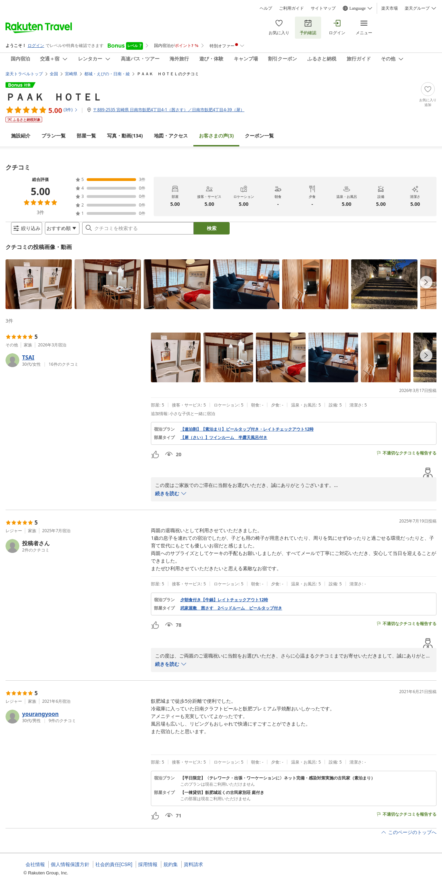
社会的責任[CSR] (113, 864)
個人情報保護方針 (70, 864)
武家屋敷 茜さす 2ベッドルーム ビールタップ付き (231, 613)
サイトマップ (323, 8)
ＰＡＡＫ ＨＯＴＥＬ (54, 91)
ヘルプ (266, 8)
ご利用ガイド (291, 8)
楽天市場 (389, 8)
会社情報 (35, 864)
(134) (125, 130)
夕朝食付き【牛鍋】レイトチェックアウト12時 (224, 605)
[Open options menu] (56, 231)
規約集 (170, 864)
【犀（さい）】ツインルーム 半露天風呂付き (223, 443)
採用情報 (147, 864)
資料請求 (193, 864)
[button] (39, 290)
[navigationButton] (426, 287)
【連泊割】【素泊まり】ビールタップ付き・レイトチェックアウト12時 (247, 435)
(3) (216, 130)
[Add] (427, 89)
